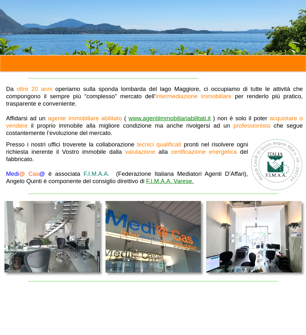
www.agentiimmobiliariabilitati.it (169, 118)
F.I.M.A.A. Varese (169, 181)
